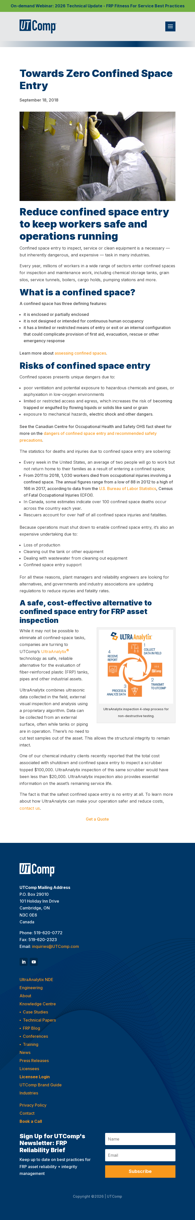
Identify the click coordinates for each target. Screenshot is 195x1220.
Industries (29, 1092)
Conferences (35, 1036)
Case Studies (35, 1011)
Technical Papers (39, 1020)
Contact (27, 1113)
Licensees (29, 1068)
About (25, 995)
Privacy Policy (33, 1105)
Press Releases (34, 1060)
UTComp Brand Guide (41, 1084)
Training (30, 1044)
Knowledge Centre (38, 1003)
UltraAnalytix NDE (36, 979)
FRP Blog (31, 1028)
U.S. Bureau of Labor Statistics (127, 488)
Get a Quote (97, 819)
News (25, 1052)
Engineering (31, 987)
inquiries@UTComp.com (55, 946)
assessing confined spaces (80, 353)
